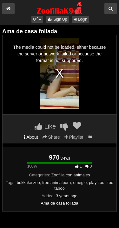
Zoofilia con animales (70, 175)
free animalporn (56, 182)
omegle (80, 182)
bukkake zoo (28, 182)
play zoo (96, 182)
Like (45, 126)
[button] (37, 19)
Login (80, 19)
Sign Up (57, 19)
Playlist (73, 137)
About (31, 137)
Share (51, 137)
